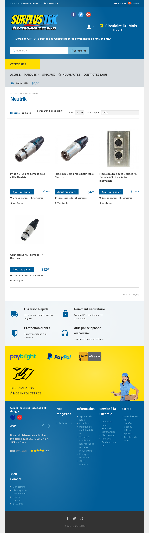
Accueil (13, 93)
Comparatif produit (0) (50, 110)
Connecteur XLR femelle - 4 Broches (26, 256)
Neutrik (34, 93)
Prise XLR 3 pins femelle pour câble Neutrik (27, 175)
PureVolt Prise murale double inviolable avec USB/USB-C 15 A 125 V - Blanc (29, 438)
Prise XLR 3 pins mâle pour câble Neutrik (74, 175)
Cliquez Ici (118, 30)
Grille (15, 112)
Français (120, 3)
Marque (24, 93)
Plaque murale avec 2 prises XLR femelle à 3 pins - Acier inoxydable (118, 177)
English (133, 3)
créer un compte (50, 3)
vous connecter (30, 3)
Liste (26, 112)
